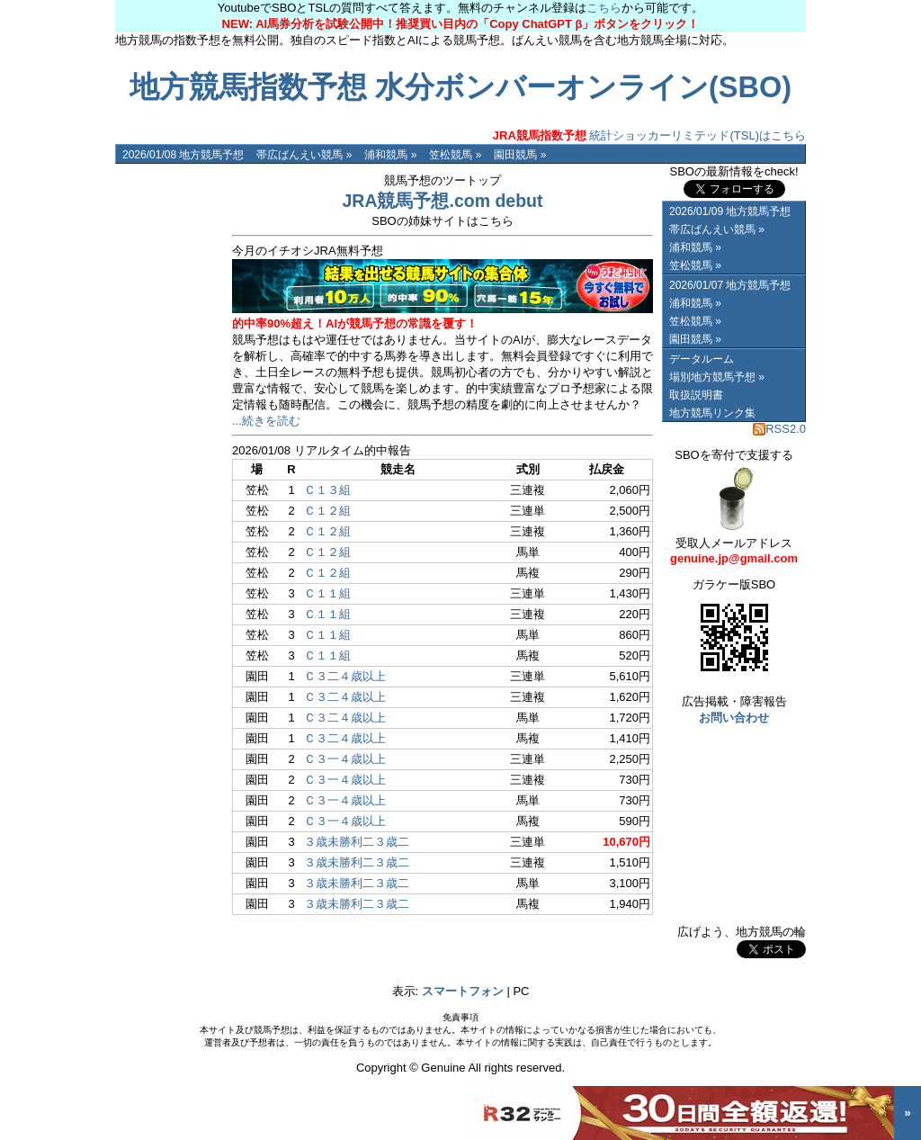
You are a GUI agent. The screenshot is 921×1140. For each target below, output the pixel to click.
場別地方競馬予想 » (717, 377)
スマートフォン (463, 991)
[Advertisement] (169, 434)
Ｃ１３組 (327, 490)
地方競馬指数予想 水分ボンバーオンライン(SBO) (460, 87)
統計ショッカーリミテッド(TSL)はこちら (649, 135)
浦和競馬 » (390, 154)
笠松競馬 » (455, 154)
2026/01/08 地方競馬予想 (183, 154)
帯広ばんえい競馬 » (304, 154)
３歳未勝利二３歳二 (356, 841)
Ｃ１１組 (327, 593)
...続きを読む (266, 420)
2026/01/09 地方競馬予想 (730, 211)
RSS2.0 (779, 428)
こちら (603, 7)
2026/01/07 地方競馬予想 (730, 285)
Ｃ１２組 (327, 510)
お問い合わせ (734, 717)
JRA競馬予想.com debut (442, 201)
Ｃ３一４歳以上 (345, 759)
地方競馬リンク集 (712, 413)
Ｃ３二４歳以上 (345, 676)
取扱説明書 (696, 395)
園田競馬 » (520, 154)
